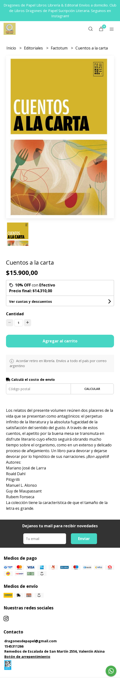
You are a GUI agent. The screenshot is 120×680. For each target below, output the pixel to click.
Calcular (92, 389)
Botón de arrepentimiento (27, 656)
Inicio (11, 48)
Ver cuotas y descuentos (30, 301)
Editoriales (34, 48)
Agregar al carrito (60, 341)
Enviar (84, 538)
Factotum (60, 48)
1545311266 (13, 646)
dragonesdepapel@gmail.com (30, 641)
